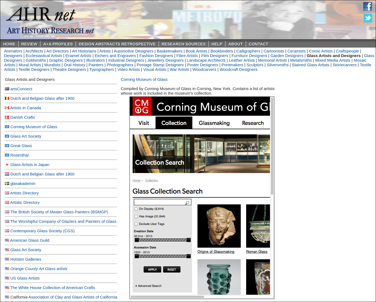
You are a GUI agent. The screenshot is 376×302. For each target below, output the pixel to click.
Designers (13, 55)
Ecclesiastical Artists (44, 55)
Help (217, 44)
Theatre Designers (69, 69)
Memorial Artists (272, 60)
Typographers (101, 69)
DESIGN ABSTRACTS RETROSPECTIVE (117, 44)
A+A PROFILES (58, 44)
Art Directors (57, 51)
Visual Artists (155, 69)
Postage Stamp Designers (160, 64)
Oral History (74, 64)
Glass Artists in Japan (29, 164)
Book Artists (196, 51)
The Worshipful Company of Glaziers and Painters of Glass (63, 221)
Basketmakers (169, 51)
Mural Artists (30, 64)
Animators (13, 51)
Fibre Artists (187, 55)
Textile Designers (34, 69)
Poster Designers (202, 64)
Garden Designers (287, 55)
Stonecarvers (345, 64)
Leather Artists (242, 60)
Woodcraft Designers (239, 69)
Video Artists (128, 69)
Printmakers (232, 64)
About (235, 44)
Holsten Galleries (25, 259)
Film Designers (214, 55)
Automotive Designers (133, 51)
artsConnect (21, 89)
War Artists (179, 69)
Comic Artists (321, 51)
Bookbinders (221, 51)
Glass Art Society (25, 136)
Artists (105, 51)
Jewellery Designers (165, 60)
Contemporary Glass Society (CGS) (42, 230)
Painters (95, 64)
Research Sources (184, 44)
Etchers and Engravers (115, 55)
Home (9, 44)
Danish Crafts (22, 117)
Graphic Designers (66, 60)
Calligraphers (248, 51)
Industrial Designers (126, 60)
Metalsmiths (301, 60)
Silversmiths (278, 64)
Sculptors (254, 64)
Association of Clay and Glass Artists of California (72, 297)
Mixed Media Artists (332, 60)
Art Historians (84, 51)
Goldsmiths (36, 60)
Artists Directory (24, 193)
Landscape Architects (206, 60)
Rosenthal (19, 155)
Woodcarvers (204, 69)
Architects (34, 51)
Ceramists (297, 51)
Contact (258, 44)
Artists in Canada (25, 107)
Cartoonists (273, 51)
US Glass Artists (24, 278)
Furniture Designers (249, 55)
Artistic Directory (24, 202)
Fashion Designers (156, 55)
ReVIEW (29, 44)
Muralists (52, 64)
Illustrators (95, 60)
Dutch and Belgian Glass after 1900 (42, 98)
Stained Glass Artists (310, 64)
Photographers (120, 64)
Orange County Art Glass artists (38, 268)
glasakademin (22, 183)
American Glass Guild (29, 240)
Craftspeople (347, 51)
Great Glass (21, 145)
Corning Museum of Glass (33, 126)
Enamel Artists (78, 55)
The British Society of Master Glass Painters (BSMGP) (59, 212)
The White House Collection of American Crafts (52, 287)
